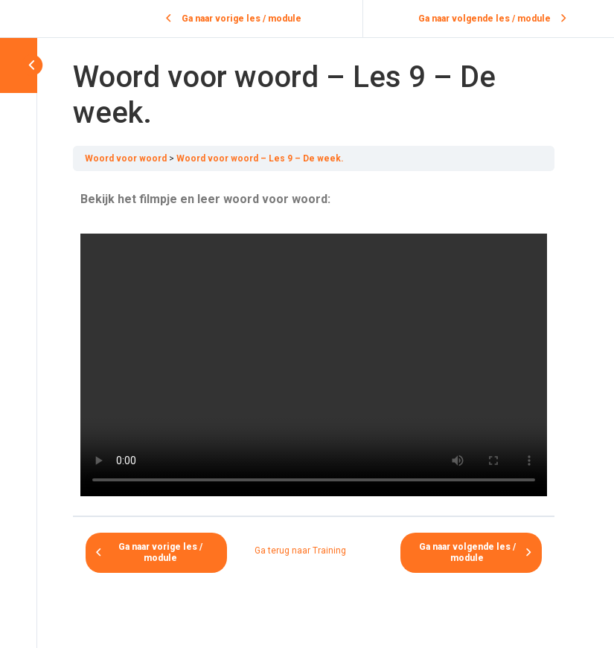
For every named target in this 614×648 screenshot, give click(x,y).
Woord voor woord (126, 158)
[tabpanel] (313, 343)
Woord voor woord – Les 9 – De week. (260, 158)
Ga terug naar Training (300, 550)
